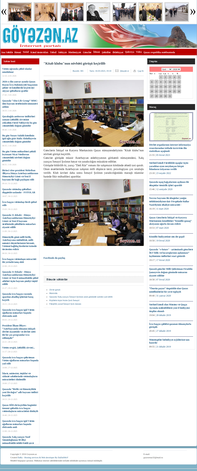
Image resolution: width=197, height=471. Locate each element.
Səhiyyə (62, 52)
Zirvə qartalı (54, 289)
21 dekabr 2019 (163, 346)
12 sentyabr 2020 (164, 189)
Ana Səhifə (7, 52)
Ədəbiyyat (118, 52)
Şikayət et (124, 71)
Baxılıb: (78, 71)
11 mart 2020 (162, 208)
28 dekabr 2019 (163, 315)
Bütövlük (53, 293)
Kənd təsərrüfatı (39, 52)
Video (139, 52)
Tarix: (100, 71)
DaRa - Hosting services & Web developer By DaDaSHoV (42, 457)
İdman (96, 52)
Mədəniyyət (74, 52)
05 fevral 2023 (163, 155)
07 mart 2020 (162, 227)
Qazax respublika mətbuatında (159, 52)
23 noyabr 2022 (163, 173)
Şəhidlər (106, 52)
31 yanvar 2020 (163, 295)
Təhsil (53, 52)
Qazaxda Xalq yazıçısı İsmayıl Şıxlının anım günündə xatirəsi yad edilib (81, 297)
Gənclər (87, 52)
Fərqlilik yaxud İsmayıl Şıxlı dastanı (65, 304)
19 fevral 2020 (163, 240)
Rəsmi (18, 52)
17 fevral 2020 (163, 260)
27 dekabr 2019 (163, 331)
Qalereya (129, 52)
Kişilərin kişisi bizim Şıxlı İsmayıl (64, 300)
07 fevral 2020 (163, 279)
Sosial (26, 52)
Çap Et (141, 71)
